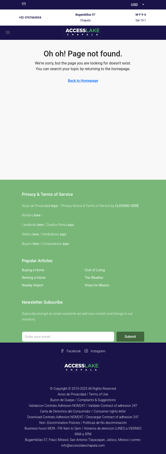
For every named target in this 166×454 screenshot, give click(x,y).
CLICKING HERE (127, 206)
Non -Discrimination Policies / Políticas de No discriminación (83, 423)
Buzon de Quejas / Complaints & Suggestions (83, 400)
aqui (71, 225)
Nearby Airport (32, 285)
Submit (130, 337)
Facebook (71, 351)
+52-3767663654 (30, 17)
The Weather (94, 278)
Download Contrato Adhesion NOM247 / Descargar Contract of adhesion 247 (83, 417)
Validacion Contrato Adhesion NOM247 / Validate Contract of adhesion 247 (83, 406)
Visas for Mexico (97, 285)
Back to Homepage (83, 80)
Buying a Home (33, 270)
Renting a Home (34, 278)
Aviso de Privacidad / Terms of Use (83, 394)
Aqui (54, 206)
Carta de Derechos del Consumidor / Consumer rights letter (83, 411)
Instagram (95, 351)
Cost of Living (95, 270)
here (37, 215)
